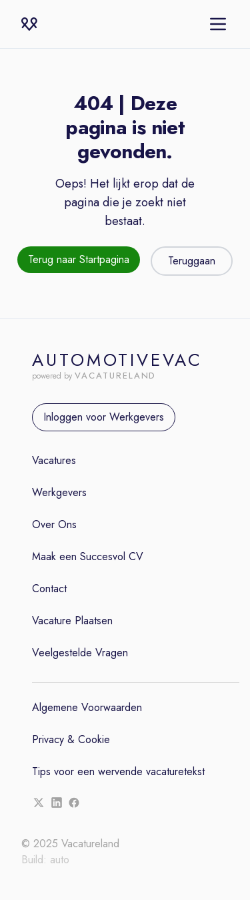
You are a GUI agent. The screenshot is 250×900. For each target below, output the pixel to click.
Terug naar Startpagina (78, 259)
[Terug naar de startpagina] (78, 261)
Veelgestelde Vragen (80, 652)
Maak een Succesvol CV (87, 556)
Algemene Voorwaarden (87, 707)
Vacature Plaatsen (72, 620)
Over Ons (54, 524)
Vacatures (54, 460)
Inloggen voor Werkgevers (103, 417)
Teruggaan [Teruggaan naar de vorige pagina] (191, 260)
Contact (49, 588)
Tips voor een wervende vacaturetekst (118, 771)
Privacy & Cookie (71, 739)
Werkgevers (59, 492)
